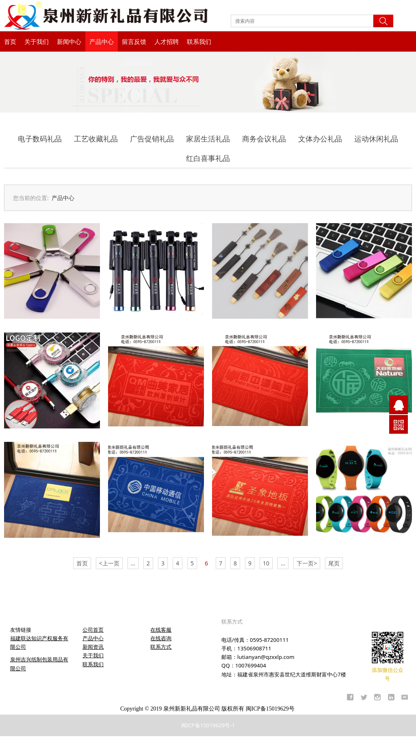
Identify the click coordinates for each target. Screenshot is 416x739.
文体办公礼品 (320, 138)
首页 (10, 41)
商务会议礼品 (264, 138)
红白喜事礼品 (208, 158)
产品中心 (101, 41)
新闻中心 (69, 41)
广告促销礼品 (152, 138)
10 (266, 563)
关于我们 (36, 41)
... (133, 563)
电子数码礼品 (40, 138)
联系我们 (199, 41)
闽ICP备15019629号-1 (208, 725)
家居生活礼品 (208, 138)
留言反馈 (134, 41)
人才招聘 (166, 41)
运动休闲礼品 (376, 138)
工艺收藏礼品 (96, 138)
